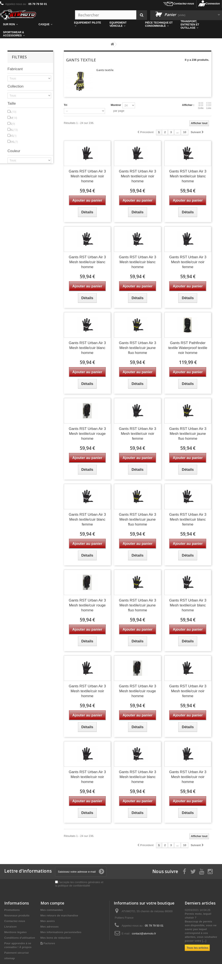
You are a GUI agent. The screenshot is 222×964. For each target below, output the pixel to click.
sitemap (9, 958)
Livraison (10, 926)
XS (13, 136)
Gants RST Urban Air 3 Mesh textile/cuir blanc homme (187, 176)
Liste (208, 105)
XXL (14, 142)
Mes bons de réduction (55, 937)
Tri (65, 105)
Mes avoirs (47, 921)
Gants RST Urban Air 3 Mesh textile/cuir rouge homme (87, 434)
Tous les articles (197, 947)
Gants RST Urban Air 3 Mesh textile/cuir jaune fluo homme (137, 348)
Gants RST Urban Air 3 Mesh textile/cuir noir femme (187, 262)
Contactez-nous (183, 3)
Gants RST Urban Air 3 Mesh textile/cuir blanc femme (87, 519)
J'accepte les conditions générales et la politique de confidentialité (79, 884)
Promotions (12, 910)
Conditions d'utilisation (19, 937)
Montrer (116, 105)
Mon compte (52, 903)
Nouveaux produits (17, 915)
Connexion (213, 3)
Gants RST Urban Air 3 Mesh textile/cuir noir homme (87, 176)
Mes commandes (51, 910)
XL (14, 130)
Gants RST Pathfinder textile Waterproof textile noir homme (187, 348)
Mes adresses (49, 926)
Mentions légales (15, 932)
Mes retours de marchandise (59, 915)
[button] (160, 24)
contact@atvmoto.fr (144, 933)
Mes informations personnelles (60, 932)
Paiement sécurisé (16, 952)
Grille (201, 105)
